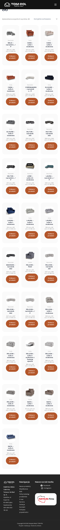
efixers (39, 525)
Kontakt (22, 507)
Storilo (33, 525)
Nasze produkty (25, 486)
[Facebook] (45, 486)
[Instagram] (46, 488)
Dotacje (22, 504)
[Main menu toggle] (55, 5)
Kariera (22, 502)
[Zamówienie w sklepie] (45, 19)
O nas (21, 499)
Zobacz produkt (12, 57)
